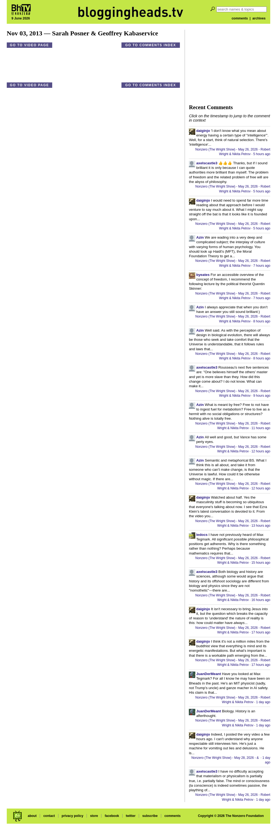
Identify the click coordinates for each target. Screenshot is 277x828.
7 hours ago (261, 266)
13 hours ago (260, 525)
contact (49, 816)
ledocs (201, 535)
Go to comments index (150, 45)
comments (240, 18)
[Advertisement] (229, 63)
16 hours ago (260, 600)
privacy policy (72, 816)
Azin (200, 237)
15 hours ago (260, 563)
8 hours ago (261, 321)
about (32, 816)
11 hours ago (260, 428)
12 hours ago (260, 451)
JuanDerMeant (208, 674)
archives (259, 18)
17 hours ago (260, 632)
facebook (112, 816)
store (94, 816)
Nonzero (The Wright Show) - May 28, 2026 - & (225, 758)
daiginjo (203, 131)
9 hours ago (261, 396)
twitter (131, 816)
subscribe (150, 816)
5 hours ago (261, 154)
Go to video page (29, 45)
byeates (202, 275)
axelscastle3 (206, 163)
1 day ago (263, 702)
